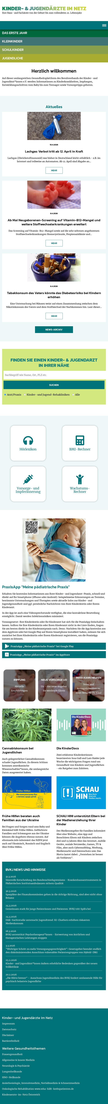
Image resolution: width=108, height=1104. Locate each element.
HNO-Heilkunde (11, 1077)
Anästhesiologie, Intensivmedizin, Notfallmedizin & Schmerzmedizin (41, 1083)
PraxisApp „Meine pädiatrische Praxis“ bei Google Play (39, 646)
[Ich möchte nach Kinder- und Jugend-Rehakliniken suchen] (25, 395)
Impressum (8, 1023)
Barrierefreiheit (10, 1040)
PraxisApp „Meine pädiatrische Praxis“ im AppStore (37, 655)
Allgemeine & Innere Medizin (18, 1060)
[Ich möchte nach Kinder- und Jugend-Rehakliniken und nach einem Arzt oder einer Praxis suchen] (73, 395)
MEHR (54, 170)
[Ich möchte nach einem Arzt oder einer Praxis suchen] (5, 395)
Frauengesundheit (12, 1054)
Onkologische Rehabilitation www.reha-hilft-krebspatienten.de (38, 1088)
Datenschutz (9, 1029)
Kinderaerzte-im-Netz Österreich (21, 1094)
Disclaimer (8, 1035)
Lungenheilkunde (12, 1071)
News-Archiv (53, 329)
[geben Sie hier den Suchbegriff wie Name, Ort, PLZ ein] (55, 375)
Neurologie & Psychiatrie (16, 1065)
